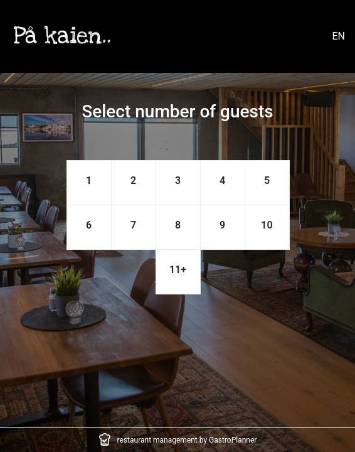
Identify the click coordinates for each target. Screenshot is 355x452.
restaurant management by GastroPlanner (187, 440)
